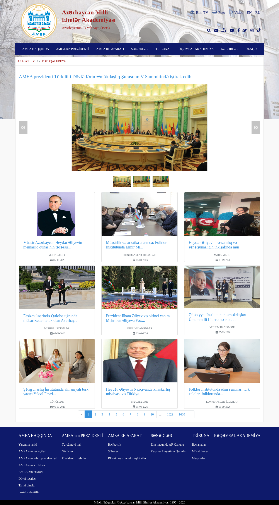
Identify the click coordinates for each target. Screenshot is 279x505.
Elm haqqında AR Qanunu (167, 444)
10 (152, 414)
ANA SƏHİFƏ (26, 61)
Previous (23, 127)
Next (256, 127)
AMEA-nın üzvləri (31, 472)
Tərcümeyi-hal (71, 444)
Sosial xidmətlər (29, 492)
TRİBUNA (162, 49)
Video (236, 12)
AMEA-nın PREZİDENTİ (72, 49)
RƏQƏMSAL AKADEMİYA (195, 49)
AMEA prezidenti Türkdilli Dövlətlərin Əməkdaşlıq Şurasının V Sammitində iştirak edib (105, 76)
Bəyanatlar (199, 444)
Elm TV (198, 12)
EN (249, 12)
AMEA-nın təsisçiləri (32, 451)
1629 (170, 414)
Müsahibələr (200, 451)
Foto (218, 12)
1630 (182, 414)
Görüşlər (67, 451)
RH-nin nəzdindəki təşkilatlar (127, 458)
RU (257, 12)
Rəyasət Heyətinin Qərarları (169, 451)
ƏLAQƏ (251, 49)
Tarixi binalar (27, 485)
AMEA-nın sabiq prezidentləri (38, 458)
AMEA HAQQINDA (35, 49)
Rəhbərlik (114, 444)
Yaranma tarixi (28, 444)
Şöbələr (113, 451)
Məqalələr (199, 458)
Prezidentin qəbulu (74, 458)
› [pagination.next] (191, 414)
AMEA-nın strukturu (32, 465)
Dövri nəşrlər (27, 478)
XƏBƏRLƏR (229, 49)
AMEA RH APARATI (110, 49)
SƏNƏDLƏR (139, 49)
